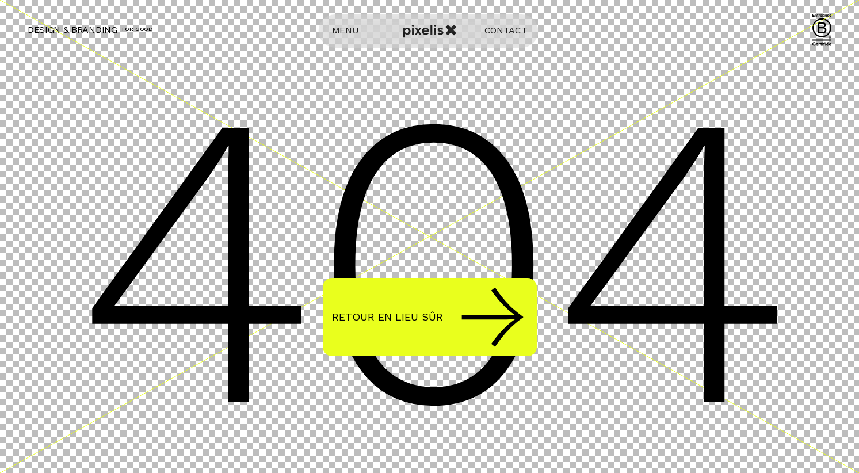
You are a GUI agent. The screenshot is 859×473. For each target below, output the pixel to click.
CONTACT (506, 30)
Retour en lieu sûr (428, 317)
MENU (345, 30)
